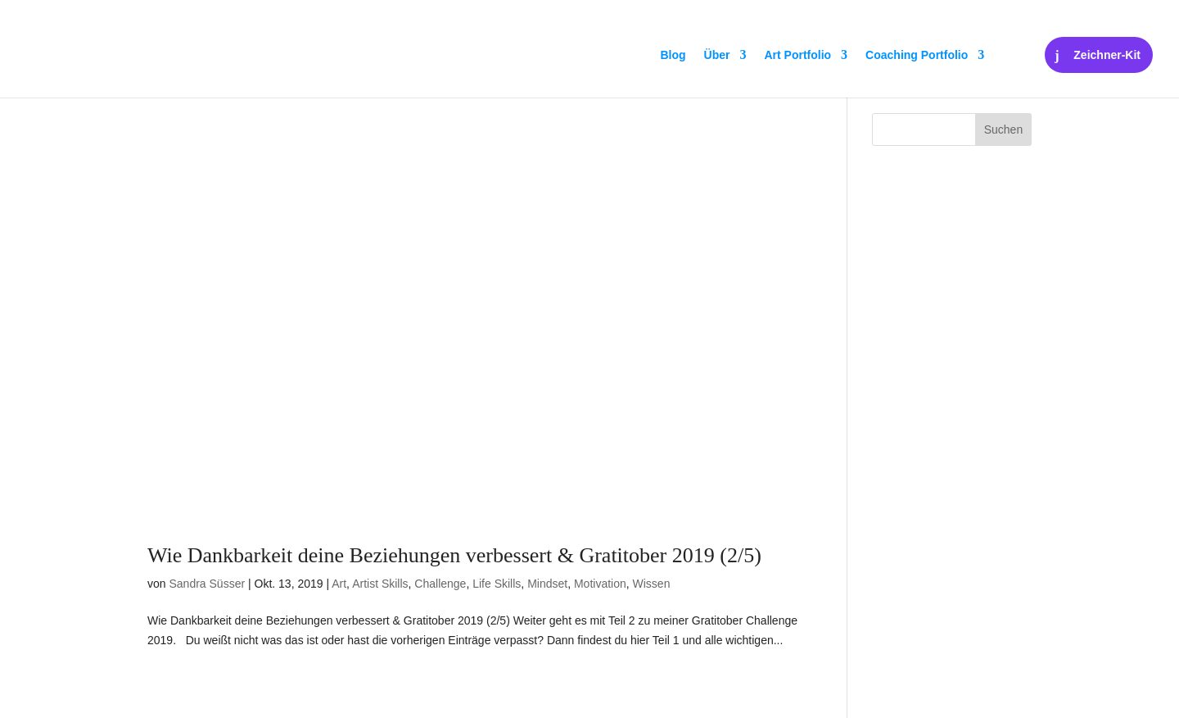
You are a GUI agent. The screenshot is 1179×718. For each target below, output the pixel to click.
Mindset (547, 583)
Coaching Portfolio (916, 55)
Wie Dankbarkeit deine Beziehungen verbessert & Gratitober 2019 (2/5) (454, 555)
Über (717, 55)
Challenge (440, 583)
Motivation (600, 583)
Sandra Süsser (207, 583)
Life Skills (496, 583)
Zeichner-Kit (1107, 54)
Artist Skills (380, 583)
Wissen (652, 583)
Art (339, 583)
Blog (672, 55)
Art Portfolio (797, 55)
